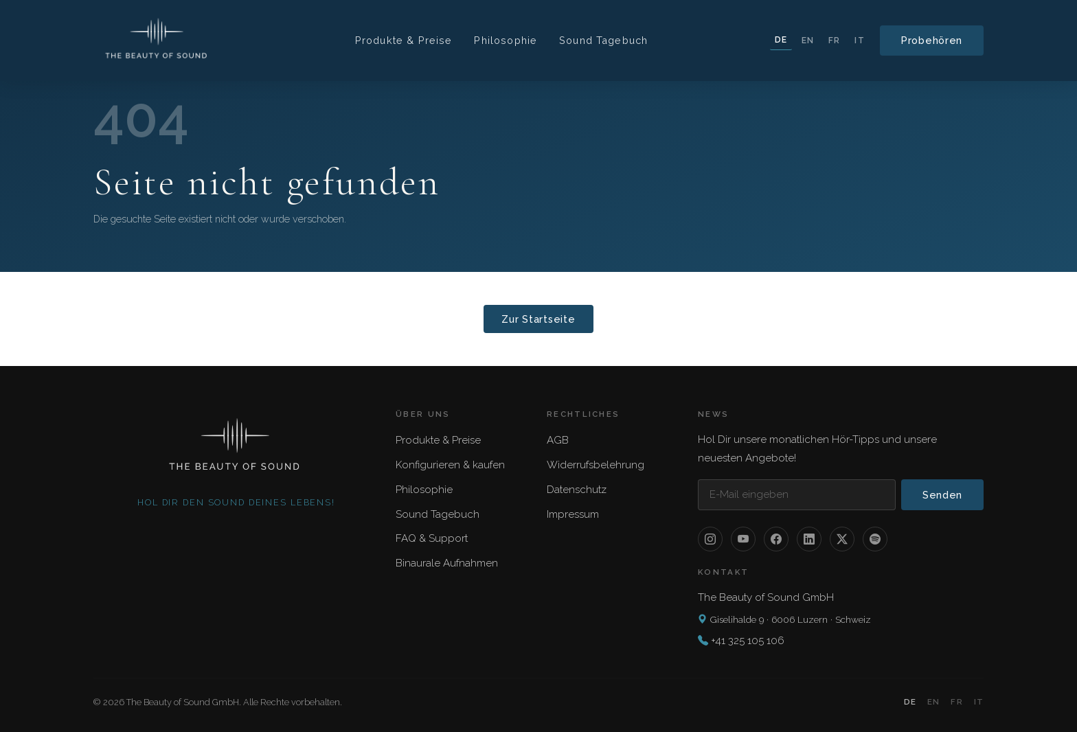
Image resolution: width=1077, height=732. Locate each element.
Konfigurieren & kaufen (450, 465)
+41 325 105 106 (747, 640)
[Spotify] (875, 539)
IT (859, 40)
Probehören (931, 40)
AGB (558, 440)
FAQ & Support (432, 538)
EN (808, 40)
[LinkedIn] (809, 539)
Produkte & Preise (404, 40)
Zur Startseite (538, 319)
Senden (942, 495)
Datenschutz (576, 489)
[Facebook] (776, 539)
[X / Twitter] (842, 539)
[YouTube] (743, 539)
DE (781, 40)
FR (834, 40)
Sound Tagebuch (603, 40)
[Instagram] (710, 539)
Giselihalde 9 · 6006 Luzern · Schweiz (784, 619)
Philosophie (505, 40)
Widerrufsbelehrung (595, 465)
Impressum (573, 514)
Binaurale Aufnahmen (447, 563)
